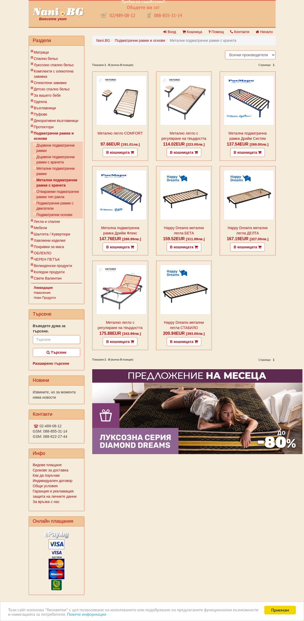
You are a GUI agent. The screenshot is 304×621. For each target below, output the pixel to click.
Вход (169, 32)
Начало (264, 32)
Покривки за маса (49, 247)
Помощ (216, 32)
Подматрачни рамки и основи (54, 136)
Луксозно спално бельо (54, 65)
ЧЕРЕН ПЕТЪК (47, 259)
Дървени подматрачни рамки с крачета (56, 159)
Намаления (42, 293)
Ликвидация (43, 288)
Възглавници (45, 108)
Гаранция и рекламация (53, 491)
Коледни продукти (49, 272)
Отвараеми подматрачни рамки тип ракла (58, 194)
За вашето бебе (47, 95)
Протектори (44, 127)
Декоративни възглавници (56, 121)
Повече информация (86, 614)
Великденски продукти (53, 266)
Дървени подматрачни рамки (56, 148)
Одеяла (40, 102)
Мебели (40, 228)
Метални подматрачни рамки (56, 171)
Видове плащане (47, 465)
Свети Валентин (48, 278)
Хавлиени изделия (49, 240)
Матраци (41, 52)
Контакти (239, 32)
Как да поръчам (46, 475)
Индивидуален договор (53, 481)
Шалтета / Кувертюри (52, 234)
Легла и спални (47, 221)
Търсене (56, 352)
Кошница (192, 32)
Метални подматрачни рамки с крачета (57, 182)
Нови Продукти (45, 298)
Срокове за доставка (50, 470)
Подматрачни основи (55, 215)
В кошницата (120, 152)
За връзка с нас (46, 502)
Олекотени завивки (50, 83)
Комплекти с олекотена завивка (54, 74)
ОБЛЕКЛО (42, 253)
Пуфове (40, 114)
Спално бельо (46, 59)
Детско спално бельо (52, 89)
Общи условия (45, 486)
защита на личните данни (55, 496)
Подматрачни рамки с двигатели (55, 206)
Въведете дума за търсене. (49, 328)
